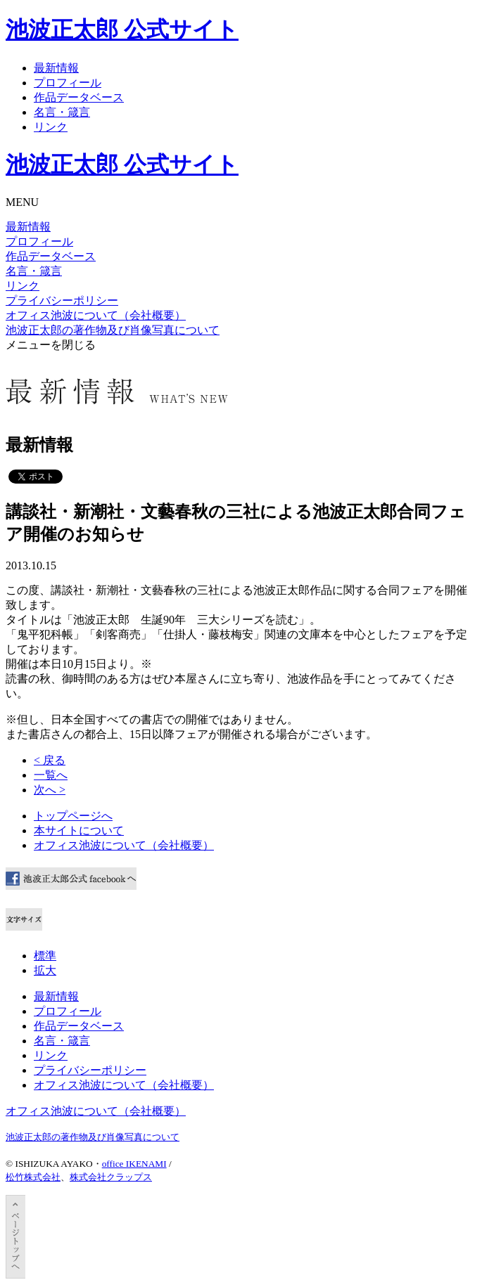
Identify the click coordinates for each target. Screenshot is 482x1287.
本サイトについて (79, 830)
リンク (51, 127)
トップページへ (73, 816)
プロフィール (67, 83)
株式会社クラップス (111, 1177)
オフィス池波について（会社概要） (96, 315)
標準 (45, 956)
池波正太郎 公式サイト (122, 29)
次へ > (49, 790)
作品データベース (79, 97)
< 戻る (49, 760)
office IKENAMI (134, 1163)
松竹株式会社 (33, 1177)
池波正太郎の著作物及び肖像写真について (113, 330)
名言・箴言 (62, 112)
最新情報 (56, 68)
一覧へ (51, 775)
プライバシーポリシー (62, 300)
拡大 (45, 970)
